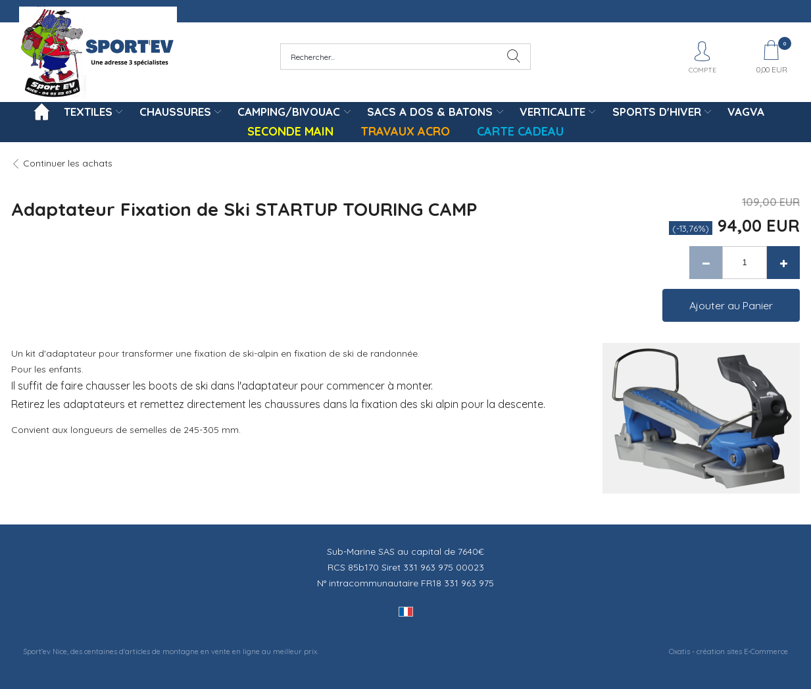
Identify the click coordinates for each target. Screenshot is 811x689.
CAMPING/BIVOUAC (288, 111)
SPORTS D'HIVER (656, 111)
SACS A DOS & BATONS (430, 111)
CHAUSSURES (175, 111)
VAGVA (745, 111)
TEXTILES (88, 111)
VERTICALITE (552, 111)
